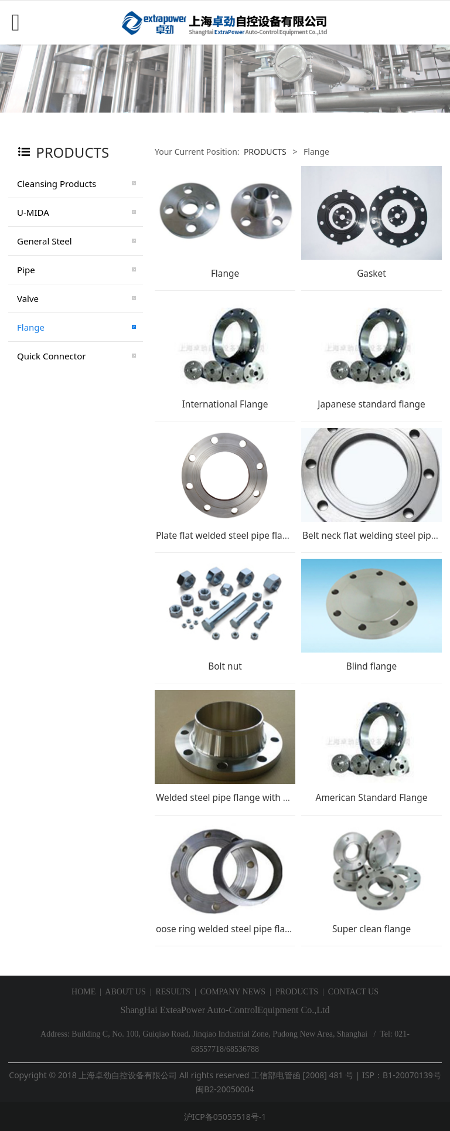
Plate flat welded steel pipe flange (227, 535)
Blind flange (371, 666)
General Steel (44, 241)
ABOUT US (125, 991)
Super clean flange (371, 929)
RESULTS (172, 991)
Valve (28, 298)
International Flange (225, 404)
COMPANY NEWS (232, 991)
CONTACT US (353, 991)
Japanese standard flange (371, 404)
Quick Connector (51, 356)
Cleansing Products (56, 183)
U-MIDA (33, 212)
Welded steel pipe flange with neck (229, 798)
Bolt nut (224, 666)
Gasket (371, 273)
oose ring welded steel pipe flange (228, 929)
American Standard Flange (372, 798)
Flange (31, 327)
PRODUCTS (265, 151)
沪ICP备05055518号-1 (225, 1116)
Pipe (26, 270)
